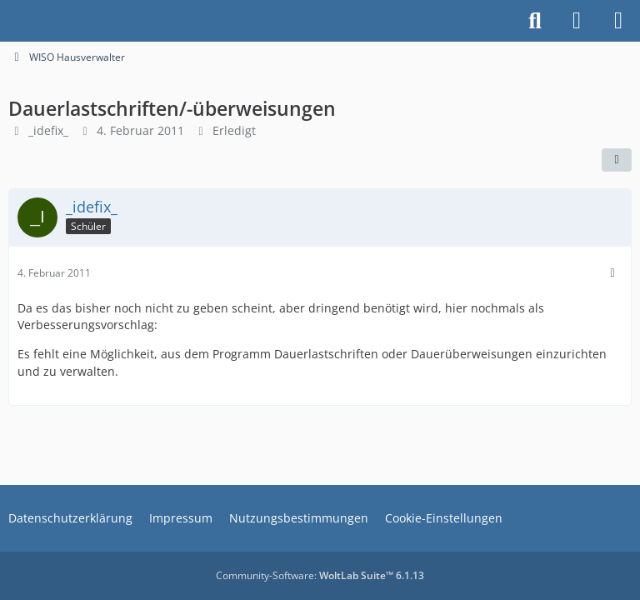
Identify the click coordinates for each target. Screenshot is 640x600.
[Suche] (535, 21)
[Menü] (618, 21)
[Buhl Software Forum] (8, 21)
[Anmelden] (576, 21)
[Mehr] (612, 273)
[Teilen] (617, 160)
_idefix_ (48, 130)
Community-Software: (320, 575)
